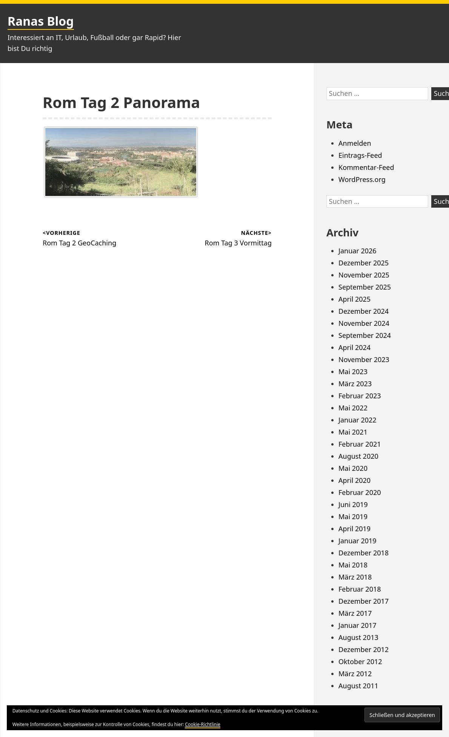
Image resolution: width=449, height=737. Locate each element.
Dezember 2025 (363, 262)
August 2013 (358, 637)
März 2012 (355, 673)
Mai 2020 (353, 468)
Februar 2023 (359, 395)
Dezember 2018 (363, 552)
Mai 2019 (353, 516)
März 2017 (355, 613)
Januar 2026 (357, 250)
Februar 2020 (359, 492)
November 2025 (363, 274)
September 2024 (364, 335)
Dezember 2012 (363, 649)
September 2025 (364, 286)
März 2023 (355, 383)
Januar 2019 (357, 540)
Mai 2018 (353, 564)
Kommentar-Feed (366, 167)
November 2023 (363, 359)
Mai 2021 (353, 431)
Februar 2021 (359, 444)
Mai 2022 (353, 407)
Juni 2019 (353, 504)
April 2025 (354, 299)
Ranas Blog (41, 21)
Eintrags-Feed (360, 155)
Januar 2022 (357, 419)
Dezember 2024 (363, 311)
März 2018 (355, 576)
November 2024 (363, 323)
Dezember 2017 (363, 601)
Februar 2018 (359, 589)
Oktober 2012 (360, 661)
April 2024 (354, 347)
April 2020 (354, 480)
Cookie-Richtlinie (202, 724)
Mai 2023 (353, 371)
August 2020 (358, 456)
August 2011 (358, 685)
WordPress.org (362, 179)
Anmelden (354, 143)
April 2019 (354, 528)
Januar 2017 (357, 625)
